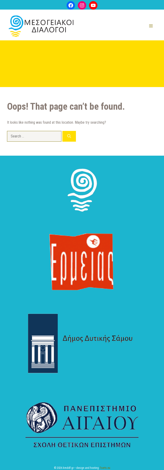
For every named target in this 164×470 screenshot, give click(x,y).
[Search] (69, 136)
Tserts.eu (105, 468)
